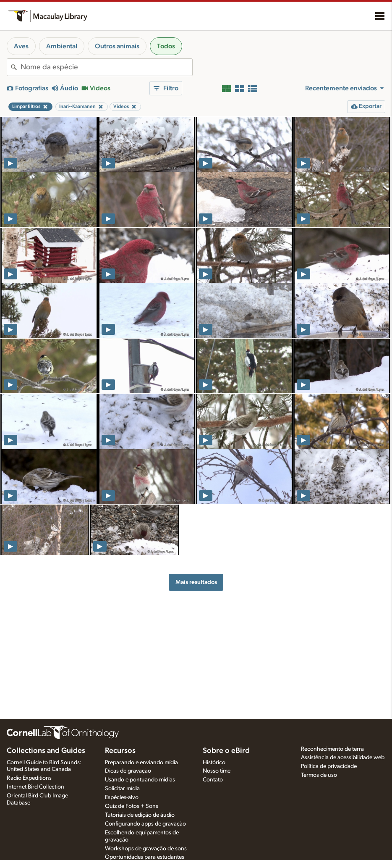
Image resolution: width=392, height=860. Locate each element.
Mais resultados (196, 582)
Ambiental (61, 46)
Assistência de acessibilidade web (342, 757)
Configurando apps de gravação (145, 824)
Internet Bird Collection (35, 787)
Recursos (120, 751)
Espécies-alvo (122, 797)
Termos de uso (319, 775)
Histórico (214, 762)
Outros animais (117, 46)
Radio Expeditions (29, 778)
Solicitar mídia (122, 789)
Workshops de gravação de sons (146, 849)
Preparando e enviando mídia (141, 762)
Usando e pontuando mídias (140, 780)
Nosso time (216, 771)
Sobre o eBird (226, 751)
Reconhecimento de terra (332, 749)
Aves (21, 46)
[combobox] (106, 67)
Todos (166, 46)
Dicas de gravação (128, 771)
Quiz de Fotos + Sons (131, 806)
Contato (213, 780)
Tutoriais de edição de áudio (140, 815)
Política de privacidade (329, 766)
